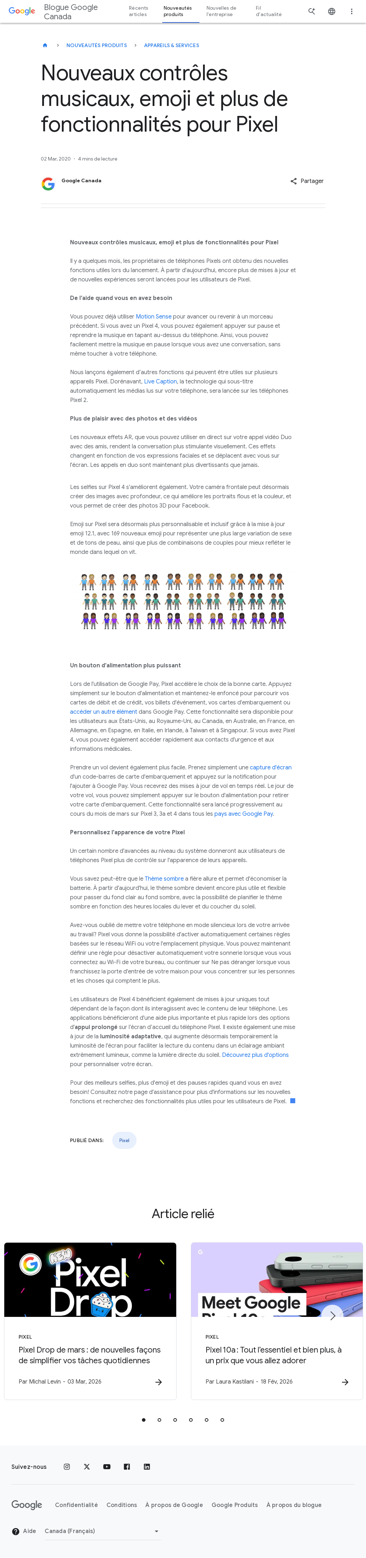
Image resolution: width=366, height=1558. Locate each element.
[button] (307, 181)
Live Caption (160, 381)
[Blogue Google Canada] (45, 45)
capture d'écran (271, 767)
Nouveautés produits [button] (178, 11)
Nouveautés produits (96, 45)
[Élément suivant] (332, 1316)
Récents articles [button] (138, 11)
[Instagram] (66, 1467)
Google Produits (235, 1505)
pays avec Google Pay (243, 814)
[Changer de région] (103, 1531)
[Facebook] (126, 1467)
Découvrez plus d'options (255, 1055)
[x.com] (86, 1467)
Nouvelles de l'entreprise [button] (222, 11)
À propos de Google (174, 1505)
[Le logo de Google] (26, 1505)
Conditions (122, 1505)
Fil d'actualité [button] (269, 11)
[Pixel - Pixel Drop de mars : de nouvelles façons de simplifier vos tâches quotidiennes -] (89, 1321)
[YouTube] (106, 1467)
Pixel (124, 1140)
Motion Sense (154, 316)
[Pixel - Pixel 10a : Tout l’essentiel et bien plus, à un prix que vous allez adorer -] (277, 1321)
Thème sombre (164, 878)
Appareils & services (171, 45)
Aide (23, 1531)
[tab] (144, 1420)
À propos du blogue (294, 1505)
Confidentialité (76, 1505)
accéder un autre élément (103, 712)
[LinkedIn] (146, 1467)
